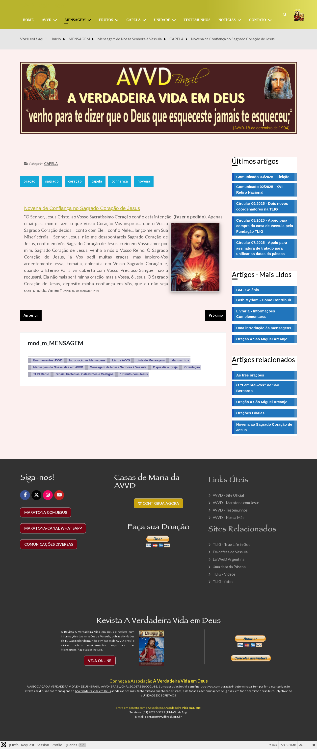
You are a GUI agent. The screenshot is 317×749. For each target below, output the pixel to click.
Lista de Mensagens (150, 360)
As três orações (250, 375)
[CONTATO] (270, 20)
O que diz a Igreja (165, 367)
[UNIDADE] (175, 20)
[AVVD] (56, 20)
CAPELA (51, 164)
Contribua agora (158, 507)
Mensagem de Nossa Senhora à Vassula (118, 367)
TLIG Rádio (41, 374)
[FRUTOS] (117, 20)
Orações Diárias (250, 413)
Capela (133, 20)
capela (96, 181)
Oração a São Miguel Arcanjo (262, 402)
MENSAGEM (75, 20)
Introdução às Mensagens (87, 360)
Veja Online (99, 664)
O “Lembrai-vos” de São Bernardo (257, 388)
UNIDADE (162, 20)
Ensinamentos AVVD (47, 360)
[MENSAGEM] (90, 20)
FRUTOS (106, 20)
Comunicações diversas (48, 547)
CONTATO (257, 20)
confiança (119, 181)
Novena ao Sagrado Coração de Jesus (264, 427)
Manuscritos (180, 360)
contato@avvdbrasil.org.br (163, 720)
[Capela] (145, 20)
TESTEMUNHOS (197, 20)
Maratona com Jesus (45, 516)
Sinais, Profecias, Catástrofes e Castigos (84, 374)
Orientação (192, 367)
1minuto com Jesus (134, 374)
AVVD (47, 20)
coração (75, 181)
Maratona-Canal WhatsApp (53, 532)
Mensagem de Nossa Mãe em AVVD (58, 367)
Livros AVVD (121, 360)
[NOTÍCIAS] (240, 20)
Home (28, 20)
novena (143, 181)
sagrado (52, 181)
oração (29, 181)
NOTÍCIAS (227, 20)
